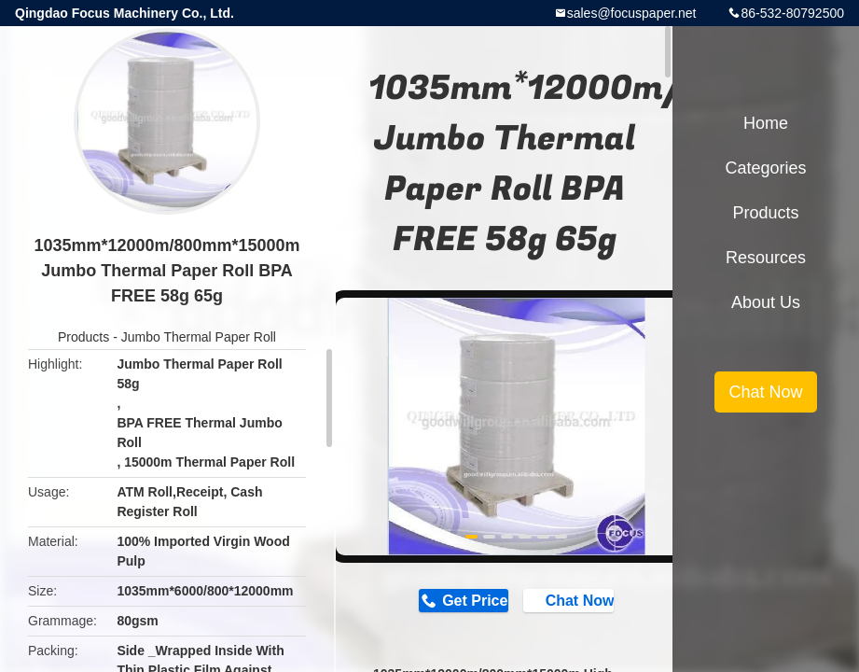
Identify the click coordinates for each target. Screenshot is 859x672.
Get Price (467, 601)
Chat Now (578, 602)
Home (765, 123)
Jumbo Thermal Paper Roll (198, 336)
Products (83, 336)
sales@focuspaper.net (632, 13)
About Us (765, 302)
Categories (765, 168)
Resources (766, 257)
